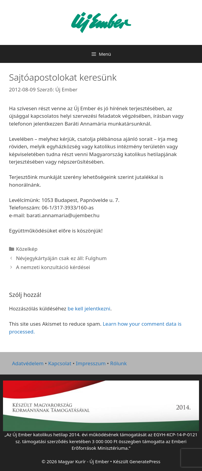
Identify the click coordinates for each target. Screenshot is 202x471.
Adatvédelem (28, 363)
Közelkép (27, 248)
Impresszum (91, 363)
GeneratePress (144, 461)
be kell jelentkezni (89, 308)
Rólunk (118, 363)
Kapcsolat (59, 363)
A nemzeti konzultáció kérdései (53, 267)
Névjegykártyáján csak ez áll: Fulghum (61, 258)
